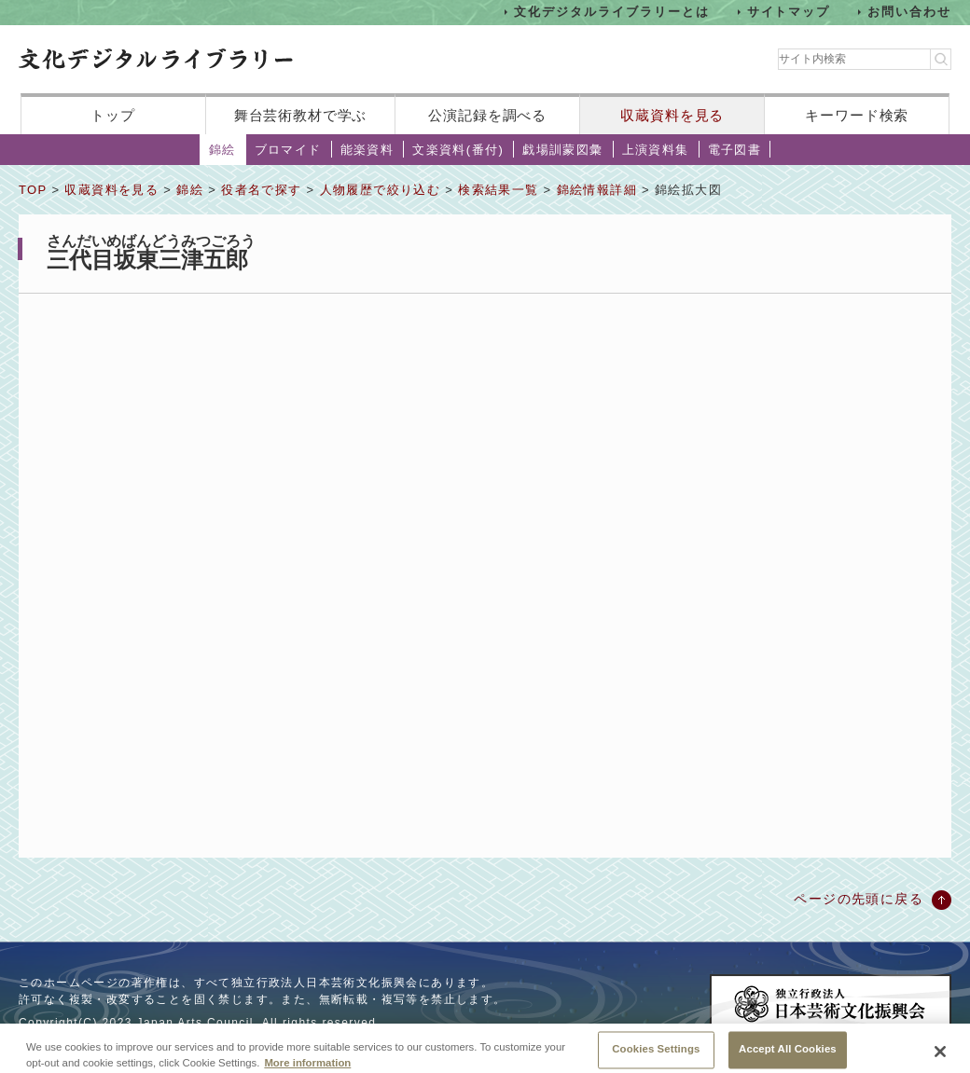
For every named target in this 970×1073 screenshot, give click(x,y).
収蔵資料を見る (672, 115)
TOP (33, 190)
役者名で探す (261, 190)
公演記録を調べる (487, 115)
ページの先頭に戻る (858, 898)
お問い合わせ (909, 12)
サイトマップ (789, 12)
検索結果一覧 (498, 190)
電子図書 (735, 150)
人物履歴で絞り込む (380, 190)
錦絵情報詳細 (597, 190)
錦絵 (222, 150)
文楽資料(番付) (458, 150)
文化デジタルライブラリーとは (611, 12)
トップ (112, 115)
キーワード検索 (856, 115)
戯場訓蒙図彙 (562, 150)
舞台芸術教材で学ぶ (300, 115)
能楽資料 (367, 150)
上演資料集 (655, 150)
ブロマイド (288, 150)
